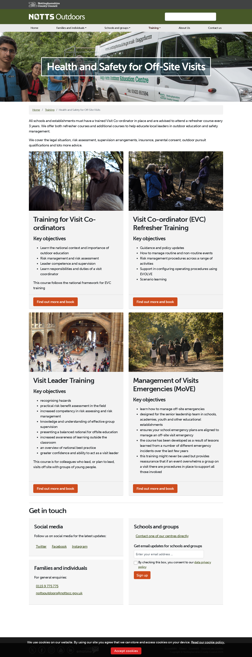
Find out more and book (55, 302)
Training (49, 109)
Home (34, 28)
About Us (184, 28)
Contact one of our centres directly (162, 536)
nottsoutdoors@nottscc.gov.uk (59, 593)
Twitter (41, 546)
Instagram (80, 546)
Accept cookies (126, 651)
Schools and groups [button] (116, 28)
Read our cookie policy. (208, 642)
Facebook (59, 546)
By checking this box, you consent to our (174, 564)
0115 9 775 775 (47, 586)
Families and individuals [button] (70, 28)
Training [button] (154, 28)
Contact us (214, 28)
